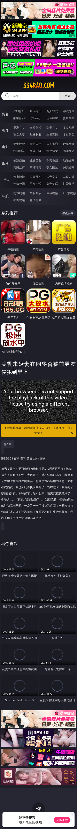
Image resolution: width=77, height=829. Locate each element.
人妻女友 (52, 177)
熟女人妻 (19, 134)
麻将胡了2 (19, 118)
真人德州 (35, 111)
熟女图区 (52, 167)
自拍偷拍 (35, 127)
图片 (5, 163)
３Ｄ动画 (69, 127)
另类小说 (35, 184)
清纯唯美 (35, 167)
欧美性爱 (69, 144)
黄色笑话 (52, 184)
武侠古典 (69, 177)
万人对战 (52, 111)
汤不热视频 (69, 193)
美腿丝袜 (19, 167)
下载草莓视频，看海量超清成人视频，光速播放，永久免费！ (39, 430)
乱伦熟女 (52, 151)
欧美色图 (52, 160)
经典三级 (35, 151)
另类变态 (69, 151)
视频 (5, 130)
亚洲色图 (35, 160)
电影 (5, 147)
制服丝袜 (19, 151)
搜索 (67, 96)
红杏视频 (19, 200)
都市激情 (19, 177)
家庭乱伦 (35, 177)
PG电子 (19, 111)
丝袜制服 (35, 134)
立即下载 (62, 820)
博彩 (5, 114)
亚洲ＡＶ (19, 127)
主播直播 (52, 134)
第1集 (7, 444)
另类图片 (69, 167)
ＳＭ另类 (69, 134)
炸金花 (35, 118)
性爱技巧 (69, 184)
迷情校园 (19, 184)
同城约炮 (19, 193)
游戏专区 (69, 111)
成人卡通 (52, 144)
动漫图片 (69, 160)
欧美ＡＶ (52, 127)
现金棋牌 (52, 118)
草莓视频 (52, 193)
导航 (5, 196)
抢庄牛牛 (69, 118)
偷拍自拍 (35, 144)
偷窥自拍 (19, 160)
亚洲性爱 (19, 144)
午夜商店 (35, 193)
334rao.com (38, 85)
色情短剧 (35, 200)
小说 (5, 179)
